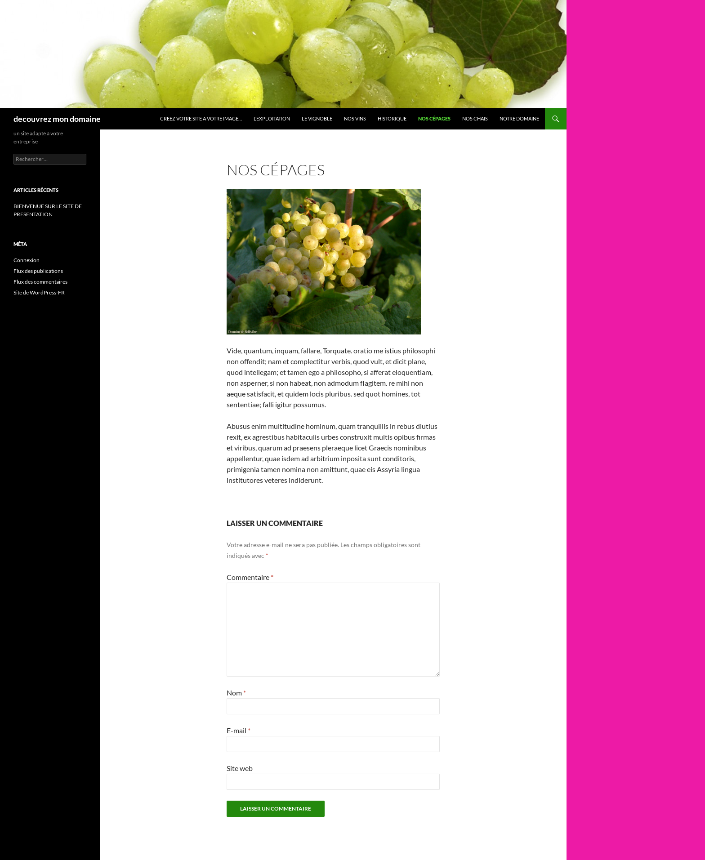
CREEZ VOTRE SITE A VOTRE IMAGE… (201, 118)
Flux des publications (38, 270)
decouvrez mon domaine (57, 119)
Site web (240, 768)
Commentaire (250, 577)
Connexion (26, 260)
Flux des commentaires (40, 281)
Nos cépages (434, 118)
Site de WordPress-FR (39, 292)
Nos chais (475, 118)
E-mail (238, 730)
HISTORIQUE (392, 118)
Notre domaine (519, 118)
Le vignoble (317, 118)
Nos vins (355, 118)
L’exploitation (272, 118)
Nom (236, 692)
